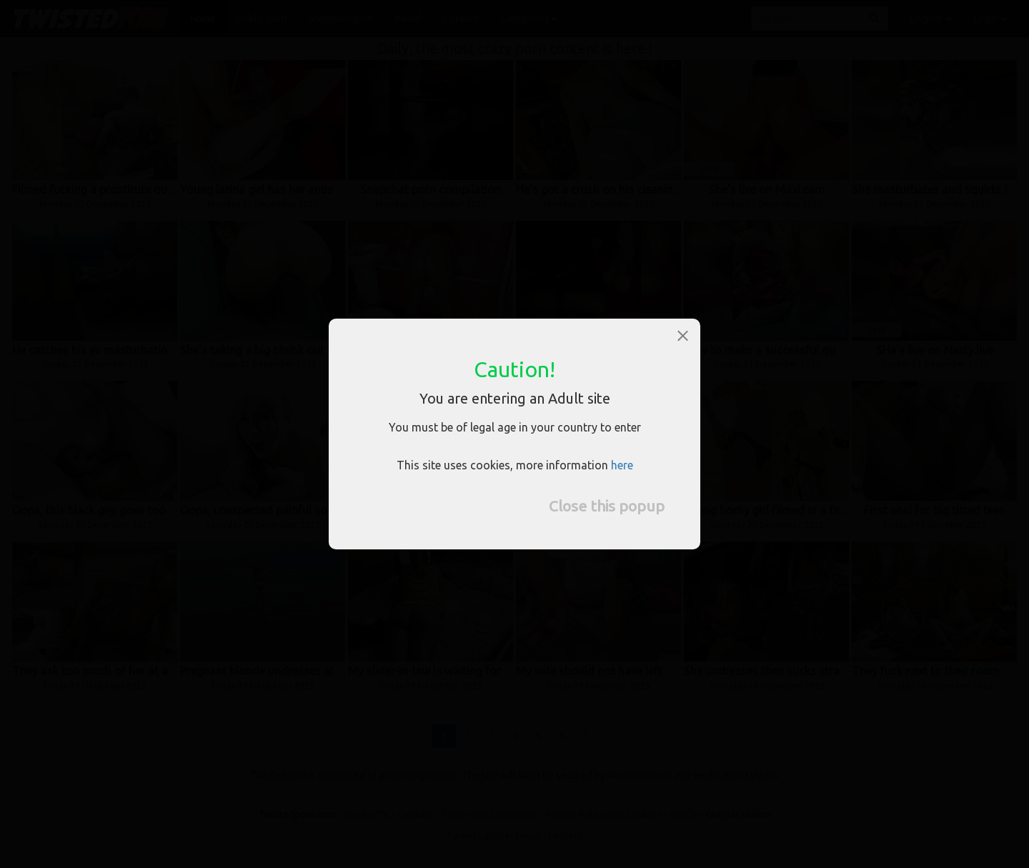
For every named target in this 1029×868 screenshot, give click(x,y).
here (622, 465)
